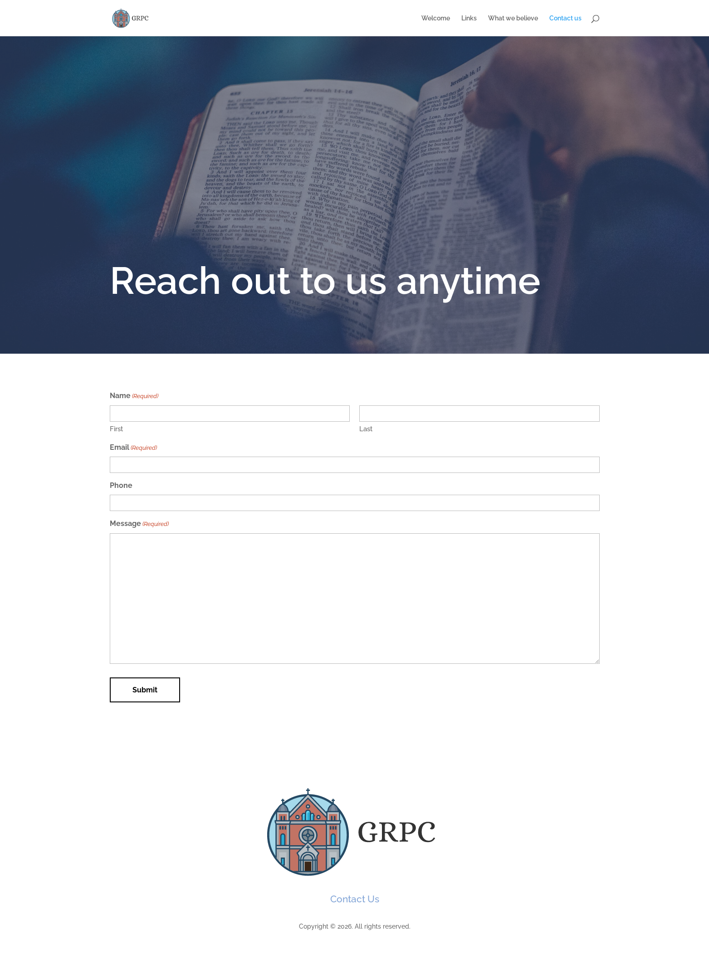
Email (133, 448)
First (116, 429)
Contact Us (354, 899)
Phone (121, 485)
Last (365, 429)
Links (469, 18)
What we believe (513, 18)
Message (139, 524)
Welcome (435, 18)
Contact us (565, 18)
